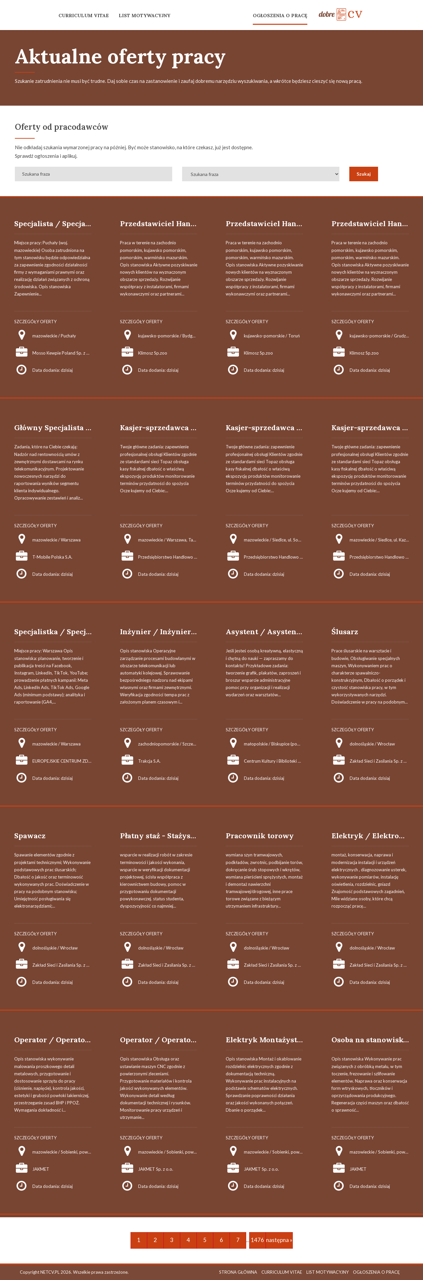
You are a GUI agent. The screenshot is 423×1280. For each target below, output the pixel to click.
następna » (279, 1239)
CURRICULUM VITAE (83, 15)
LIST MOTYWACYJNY (144, 15)
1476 (257, 1239)
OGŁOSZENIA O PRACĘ (280, 15)
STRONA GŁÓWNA (238, 1272)
